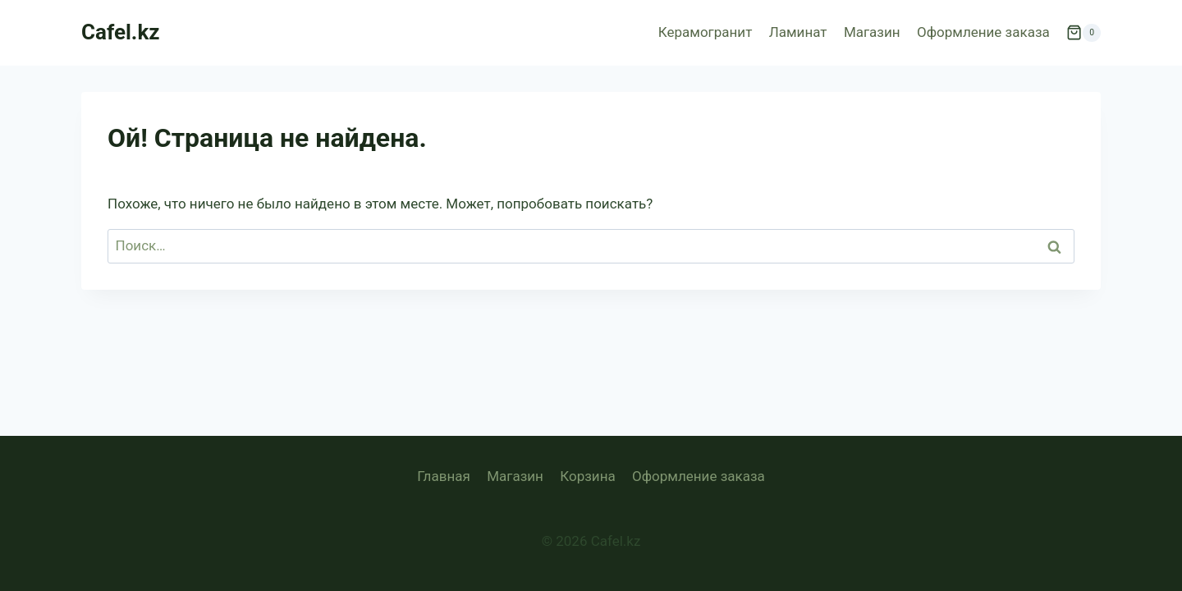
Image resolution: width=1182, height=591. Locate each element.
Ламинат (798, 32)
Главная (443, 476)
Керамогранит (705, 32)
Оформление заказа (983, 32)
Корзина (587, 476)
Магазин (872, 32)
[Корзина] (1083, 33)
